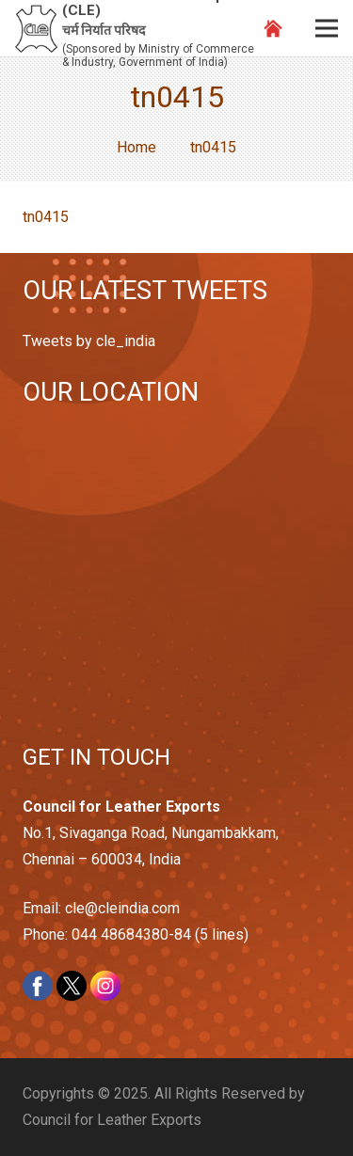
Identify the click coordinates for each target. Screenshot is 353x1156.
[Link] (36, 29)
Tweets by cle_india (89, 341)
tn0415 (46, 217)
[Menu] (326, 28)
